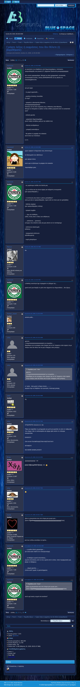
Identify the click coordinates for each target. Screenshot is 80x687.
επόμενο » (70, 54)
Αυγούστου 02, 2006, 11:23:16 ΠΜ (34, 313)
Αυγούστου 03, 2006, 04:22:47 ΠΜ (34, 488)
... (21, 60)
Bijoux (9, 247)
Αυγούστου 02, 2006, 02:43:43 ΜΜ (34, 395)
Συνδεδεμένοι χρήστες (17, 649)
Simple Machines (18, 682)
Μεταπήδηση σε (45, 621)
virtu (8, 338)
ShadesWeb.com (18, 684)
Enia (9, 457)
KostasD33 (11, 657)
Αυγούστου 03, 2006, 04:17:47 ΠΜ (34, 421)
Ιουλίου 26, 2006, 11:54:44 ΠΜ (33, 279)
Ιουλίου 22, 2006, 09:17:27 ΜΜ (33, 246)
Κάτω (7, 60)
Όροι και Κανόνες (66, 682)
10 (23, 60)
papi (8, 396)
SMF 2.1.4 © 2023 (8, 682)
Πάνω (7, 612)
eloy (8, 421)
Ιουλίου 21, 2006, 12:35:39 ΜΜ (33, 65)
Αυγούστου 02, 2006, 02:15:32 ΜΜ (34, 337)
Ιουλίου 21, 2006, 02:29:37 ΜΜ (33, 181)
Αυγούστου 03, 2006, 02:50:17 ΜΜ (34, 514)
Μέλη (11, 631)
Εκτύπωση (71, 60)
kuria (9, 515)
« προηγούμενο (60, 54)
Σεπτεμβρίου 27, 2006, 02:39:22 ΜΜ (34, 546)
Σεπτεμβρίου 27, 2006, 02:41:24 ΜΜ (34, 579)
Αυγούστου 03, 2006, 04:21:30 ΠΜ (34, 457)
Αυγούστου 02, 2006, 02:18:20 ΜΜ (34, 365)
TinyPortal (53, 682)
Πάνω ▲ (74, 682)
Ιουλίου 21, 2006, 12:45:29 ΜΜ (33, 147)
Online (8, 662)
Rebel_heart (12, 314)
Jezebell (10, 147)
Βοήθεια (59, 682)
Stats (8, 626)
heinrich (10, 66)
